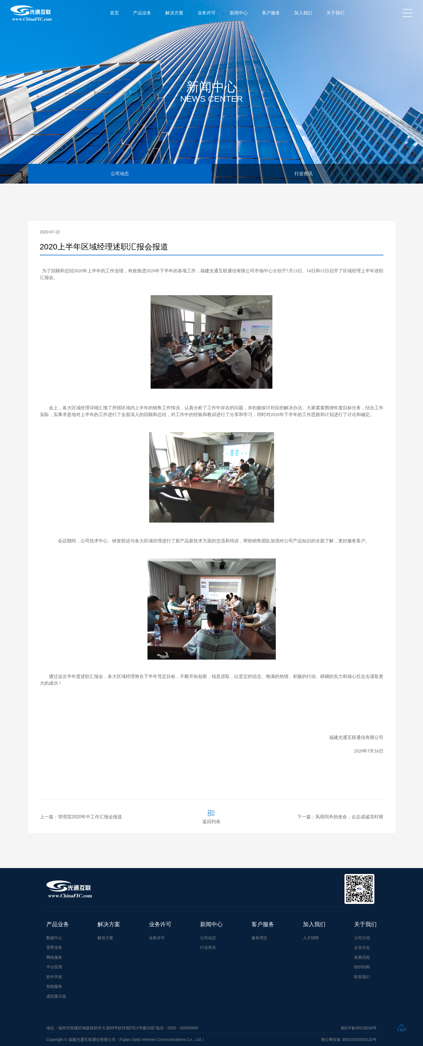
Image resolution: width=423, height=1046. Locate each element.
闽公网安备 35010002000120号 (349, 1039)
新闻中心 (239, 12)
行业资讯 (303, 173)
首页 (114, 12)
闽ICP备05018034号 (359, 1028)
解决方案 (174, 12)
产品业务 (142, 12)
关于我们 (335, 12)
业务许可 (207, 12)
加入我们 (303, 12)
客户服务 (271, 12)
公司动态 (120, 173)
